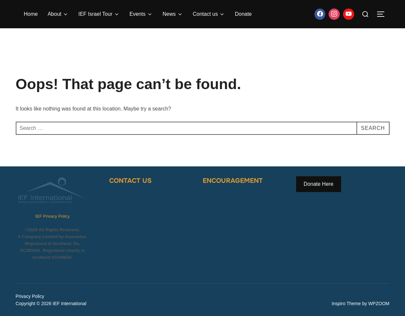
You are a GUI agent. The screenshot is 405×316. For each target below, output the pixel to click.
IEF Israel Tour (99, 14)
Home (31, 14)
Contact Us (130, 181)
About (58, 14)
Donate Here (319, 184)
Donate (243, 14)
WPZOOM (379, 303)
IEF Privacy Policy (52, 216)
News (173, 14)
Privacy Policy (30, 296)
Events (141, 14)
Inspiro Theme (346, 303)
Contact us (209, 14)
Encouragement (233, 181)
